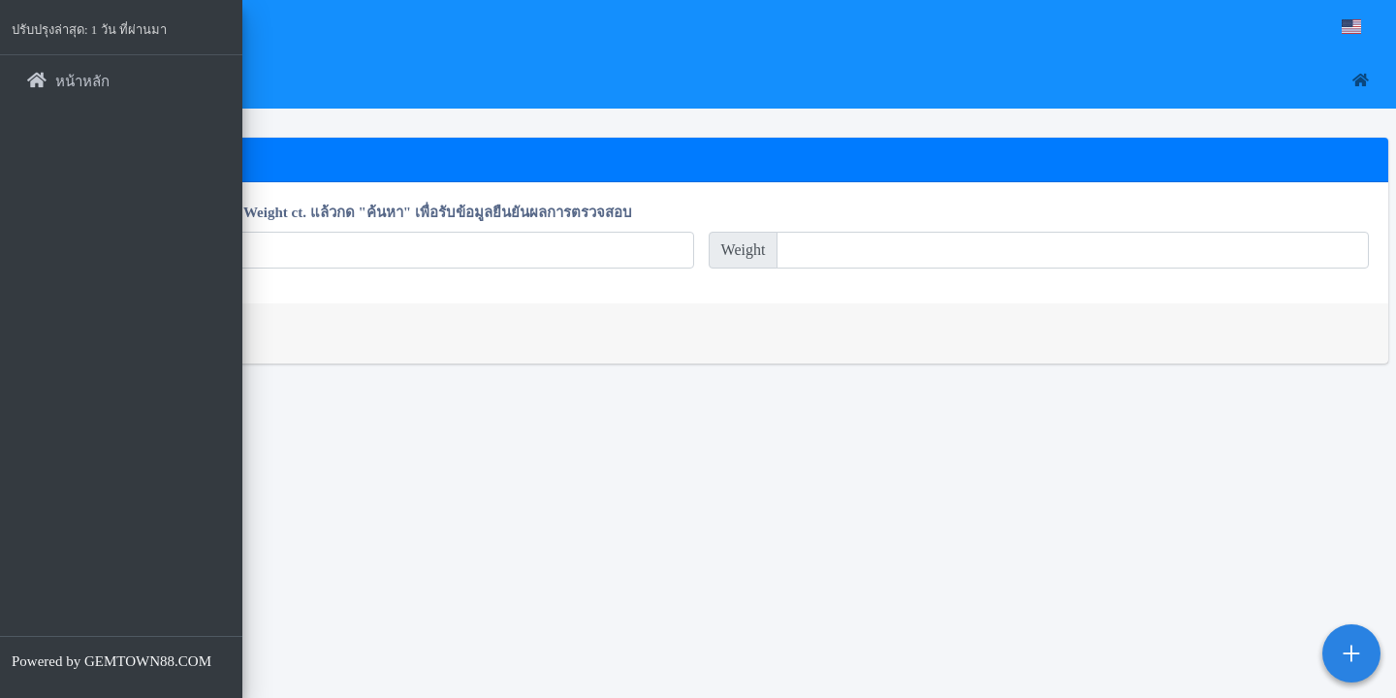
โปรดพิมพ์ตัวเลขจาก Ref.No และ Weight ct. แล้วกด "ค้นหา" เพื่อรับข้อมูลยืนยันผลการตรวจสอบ (569, 212)
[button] (272, 81)
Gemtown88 (320, 30)
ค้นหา (302, 333)
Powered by (111, 661)
